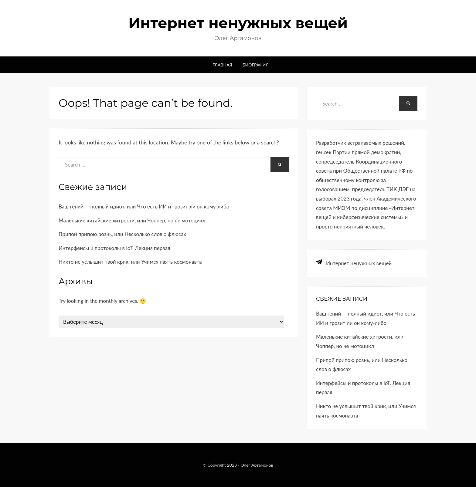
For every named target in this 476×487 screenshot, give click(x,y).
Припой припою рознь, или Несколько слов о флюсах (122, 234)
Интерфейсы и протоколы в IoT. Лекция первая (114, 248)
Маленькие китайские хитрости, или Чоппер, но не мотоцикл (132, 220)
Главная (222, 64)
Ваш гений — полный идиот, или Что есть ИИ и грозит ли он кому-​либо (144, 206)
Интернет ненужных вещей (238, 23)
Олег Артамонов (257, 465)
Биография (256, 64)
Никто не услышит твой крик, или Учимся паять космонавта (130, 262)
